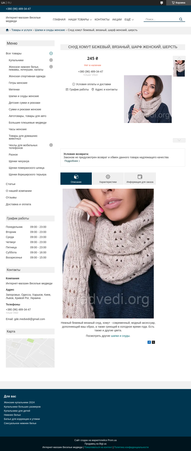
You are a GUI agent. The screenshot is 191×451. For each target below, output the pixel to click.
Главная (59, 19)
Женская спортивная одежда (27, 76)
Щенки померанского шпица (26, 167)
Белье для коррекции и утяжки (22, 418)
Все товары (13, 53)
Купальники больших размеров (22, 406)
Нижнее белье (12, 414)
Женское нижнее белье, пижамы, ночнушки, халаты (26, 68)
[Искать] (180, 19)
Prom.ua (112, 440)
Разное (13, 154)
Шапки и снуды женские (50, 30)
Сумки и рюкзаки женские (25, 109)
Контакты (102, 19)
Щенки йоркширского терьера (27, 174)
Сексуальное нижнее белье (20, 423)
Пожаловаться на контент (98, 447)
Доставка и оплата (18, 204)
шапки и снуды (120, 335)
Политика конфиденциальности (131, 447)
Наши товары (78, 19)
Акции (117, 19)
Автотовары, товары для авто (27, 116)
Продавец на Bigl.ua (95, 443)
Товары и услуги (21, 30)
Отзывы (11, 197)
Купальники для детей (17, 410)
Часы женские (18, 129)
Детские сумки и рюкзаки (24, 102)
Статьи (10, 184)
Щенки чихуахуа (19, 161)
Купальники (16, 60)
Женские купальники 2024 (19, 402)
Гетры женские (18, 82)
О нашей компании (19, 190)
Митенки (14, 89)
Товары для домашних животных (23, 137)
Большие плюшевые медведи (27, 122)
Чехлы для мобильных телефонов (23, 146)
